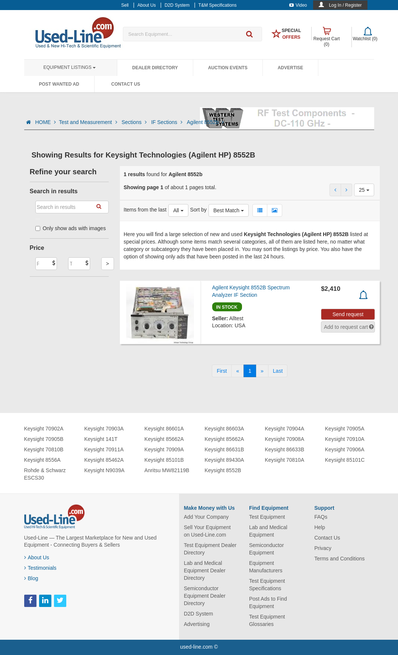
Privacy (322, 548)
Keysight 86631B (224, 449)
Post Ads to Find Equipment (268, 602)
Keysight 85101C (345, 460)
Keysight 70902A (44, 429)
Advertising (197, 624)
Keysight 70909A (164, 449)
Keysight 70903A (104, 429)
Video (298, 5)
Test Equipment (267, 517)
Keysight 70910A (344, 439)
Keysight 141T (101, 439)
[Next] (262, 371)
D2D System (198, 614)
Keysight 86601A (164, 429)
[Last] (277, 371)
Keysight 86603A (224, 429)
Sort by (198, 210)
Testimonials (40, 568)
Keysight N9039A (104, 470)
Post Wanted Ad (59, 84)
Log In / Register (345, 5)
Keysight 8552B (222, 470)
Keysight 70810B (44, 449)
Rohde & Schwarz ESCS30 (45, 474)
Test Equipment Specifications (267, 584)
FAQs (320, 517)
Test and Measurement (88, 122)
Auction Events (228, 67)
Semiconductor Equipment (266, 549)
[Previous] (237, 371)
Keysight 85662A (164, 439)
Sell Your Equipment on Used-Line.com (207, 531)
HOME (45, 122)
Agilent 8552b (205, 122)
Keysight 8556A (42, 460)
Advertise (290, 67)
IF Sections (167, 122)
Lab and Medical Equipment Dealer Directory (205, 570)
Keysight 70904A (284, 429)
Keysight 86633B (284, 449)
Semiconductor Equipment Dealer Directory (205, 595)
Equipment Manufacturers (265, 566)
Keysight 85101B (164, 460)
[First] (222, 371)
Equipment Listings (70, 67)
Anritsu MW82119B (167, 470)
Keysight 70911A (104, 449)
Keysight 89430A (224, 460)
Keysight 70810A (284, 460)
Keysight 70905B (44, 439)
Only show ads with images (70, 228)
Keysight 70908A (284, 439)
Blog (31, 578)
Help (319, 527)
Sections (134, 122)
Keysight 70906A (344, 449)
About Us (37, 557)
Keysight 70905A (344, 429)
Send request (347, 314)
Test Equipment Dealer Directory (210, 549)
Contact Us (125, 84)
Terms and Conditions (339, 559)
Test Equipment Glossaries (267, 620)
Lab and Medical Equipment (268, 531)
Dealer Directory (155, 67)
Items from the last (145, 210)
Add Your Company (206, 517)
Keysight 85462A (104, 460)
